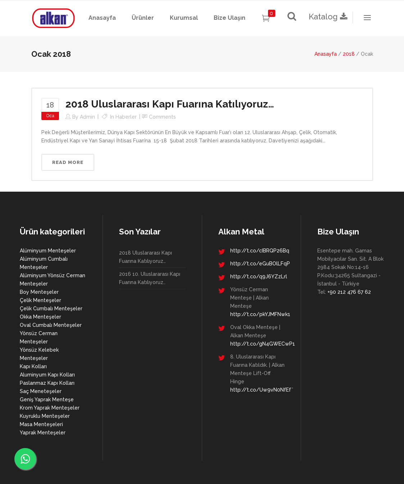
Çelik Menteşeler (40, 300)
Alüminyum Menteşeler (48, 251)
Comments (162, 117)
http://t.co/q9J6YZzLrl (258, 276)
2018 (349, 54)
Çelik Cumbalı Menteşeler (51, 308)
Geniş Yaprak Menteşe (47, 399)
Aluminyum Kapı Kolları (47, 375)
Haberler (126, 117)
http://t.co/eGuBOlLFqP (260, 263)
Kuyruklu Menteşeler (45, 416)
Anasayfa (325, 54)
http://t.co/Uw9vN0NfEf (260, 390)
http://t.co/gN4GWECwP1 (262, 344)
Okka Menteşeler (40, 317)
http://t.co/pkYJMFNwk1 (260, 314)
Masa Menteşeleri (41, 424)
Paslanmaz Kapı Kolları (47, 383)
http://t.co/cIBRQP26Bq (259, 251)
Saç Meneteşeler (41, 391)
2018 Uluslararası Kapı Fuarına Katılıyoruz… (169, 104)
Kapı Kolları (33, 366)
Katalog (329, 16)
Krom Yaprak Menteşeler (50, 408)
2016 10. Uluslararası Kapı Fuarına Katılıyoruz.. (149, 278)
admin (87, 117)
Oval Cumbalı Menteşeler (51, 325)
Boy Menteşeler (39, 292)
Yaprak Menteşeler (42, 432)
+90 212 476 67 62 (349, 292)
